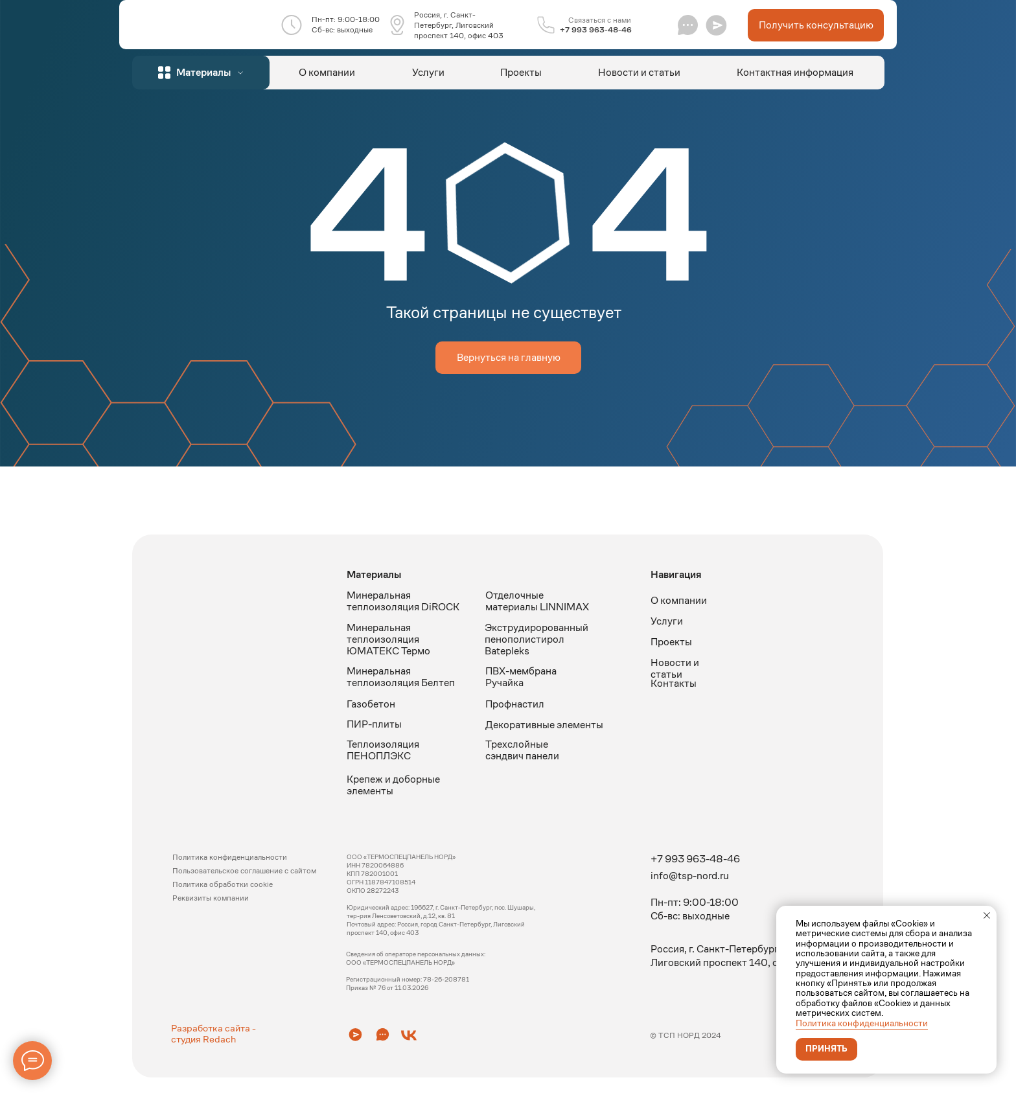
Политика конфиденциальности (862, 1023)
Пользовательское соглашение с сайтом (244, 870)
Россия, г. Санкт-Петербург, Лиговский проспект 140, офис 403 (458, 25)
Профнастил (514, 704)
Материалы (374, 574)
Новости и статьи (639, 72)
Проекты (521, 72)
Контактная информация (795, 72)
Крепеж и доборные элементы (393, 785)
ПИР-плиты (374, 724)
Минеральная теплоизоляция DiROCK (403, 601)
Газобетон (371, 704)
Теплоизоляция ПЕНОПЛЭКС (383, 750)
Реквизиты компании (210, 898)
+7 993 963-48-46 (596, 29)
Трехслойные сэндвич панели (522, 750)
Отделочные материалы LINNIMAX (537, 601)
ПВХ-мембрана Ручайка (521, 676)
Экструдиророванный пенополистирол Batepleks (536, 639)
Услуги (428, 72)
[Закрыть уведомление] (986, 915)
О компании (327, 72)
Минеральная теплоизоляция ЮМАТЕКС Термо (388, 639)
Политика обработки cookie (222, 884)
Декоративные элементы (544, 724)
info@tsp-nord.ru (690, 875)
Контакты (674, 683)
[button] (716, 25)
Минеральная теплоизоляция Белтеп (401, 676)
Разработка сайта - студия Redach (213, 1033)
